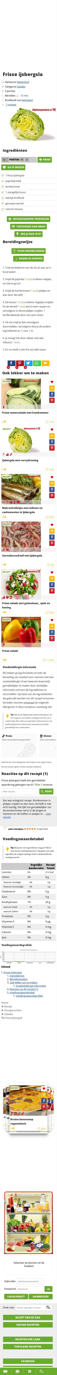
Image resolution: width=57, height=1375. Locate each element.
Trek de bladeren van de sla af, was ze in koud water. (27, 270)
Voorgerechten (13, 1010)
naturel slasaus (14, 209)
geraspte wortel (14, 203)
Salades (21, 86)
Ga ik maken (13, 167)
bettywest (27, 100)
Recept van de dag (28, 1317)
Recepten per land (27, 1339)
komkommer (12, 186)
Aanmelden (40, 1296)
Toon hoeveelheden (28, 251)
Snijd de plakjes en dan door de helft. (26, 293)
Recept (8, 1006)
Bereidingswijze (19, 979)
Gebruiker (10, 1281)
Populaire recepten (27, 1346)
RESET (46, 791)
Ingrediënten (17, 976)
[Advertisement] (28, 39)
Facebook (28, 1361)
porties (11, 91)
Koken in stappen (28, 258)
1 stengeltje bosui (15, 192)
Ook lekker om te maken (23, 982)
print (45, 159)
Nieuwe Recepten (27, 1324)
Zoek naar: (9, 1307)
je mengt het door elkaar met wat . (23, 340)
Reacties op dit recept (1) (24, 989)
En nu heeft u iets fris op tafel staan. (25, 349)
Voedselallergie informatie (31, 986)
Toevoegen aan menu (28, 226)
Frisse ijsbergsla (13, 972)
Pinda (7, 735)
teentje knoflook (14, 198)
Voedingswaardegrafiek (29, 996)
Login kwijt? (16, 1296)
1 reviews (11, 104)
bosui (16, 302)
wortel (17, 306)
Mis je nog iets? (28, 234)
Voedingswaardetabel (22, 992)
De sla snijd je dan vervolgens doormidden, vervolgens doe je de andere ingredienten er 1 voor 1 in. (27, 326)
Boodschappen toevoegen (28, 219)
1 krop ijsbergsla (14, 175)
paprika (23, 279)
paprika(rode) (13, 181)
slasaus (11, 342)
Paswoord (10, 1288)
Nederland (23, 82)
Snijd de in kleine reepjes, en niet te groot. (27, 281)
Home (4, 1002)
